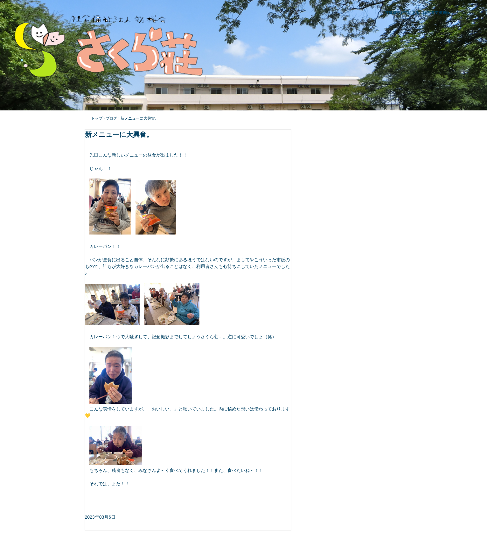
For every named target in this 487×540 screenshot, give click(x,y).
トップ (96, 118)
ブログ (111, 118)
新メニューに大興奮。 (140, 118)
